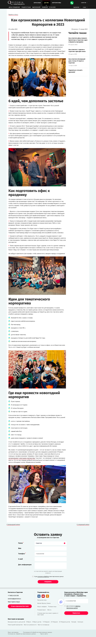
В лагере (53, 7)
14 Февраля (46, 622)
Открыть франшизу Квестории (20, 606)
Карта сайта (44, 634)
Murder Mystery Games (44, 603)
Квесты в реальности (30, 625)
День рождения (14, 7)
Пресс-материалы (13, 632)
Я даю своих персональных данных (49, 576)
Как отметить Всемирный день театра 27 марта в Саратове (77, 61)
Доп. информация (24, 565)
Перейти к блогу (13, 14)
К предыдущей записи (13, 524)
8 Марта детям (36, 622)
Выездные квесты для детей (16, 622)
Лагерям (73, 622)
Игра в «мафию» (42, 606)
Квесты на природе (43, 625)
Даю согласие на (73, 607)
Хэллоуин (80, 622)
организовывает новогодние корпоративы (21, 458)
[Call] (72, 3)
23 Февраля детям (64, 622)
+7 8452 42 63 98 (13, 595)
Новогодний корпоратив (15, 625)
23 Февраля (54, 622)
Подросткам (26, 7)
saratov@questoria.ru (14, 599)
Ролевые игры (52, 606)
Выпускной (36, 7)
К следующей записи (83, 524)
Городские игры (42, 600)
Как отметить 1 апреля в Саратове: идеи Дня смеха (77, 50)
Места (49, 610)
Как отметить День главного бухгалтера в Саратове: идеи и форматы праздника (78, 40)
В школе (45, 7)
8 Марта (28, 622)
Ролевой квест (41, 610)
